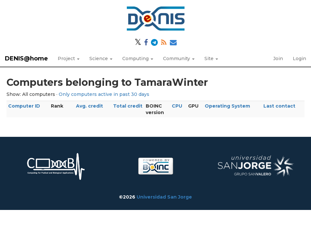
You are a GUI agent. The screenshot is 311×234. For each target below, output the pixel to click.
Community (179, 58)
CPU (177, 106)
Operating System (227, 106)
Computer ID (24, 106)
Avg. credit (89, 106)
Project (69, 58)
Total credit (127, 106)
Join (278, 58)
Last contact (279, 106)
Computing (137, 58)
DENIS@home (26, 58)
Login (299, 58)
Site (211, 58)
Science (100, 58)
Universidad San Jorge (164, 197)
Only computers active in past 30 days (104, 94)
